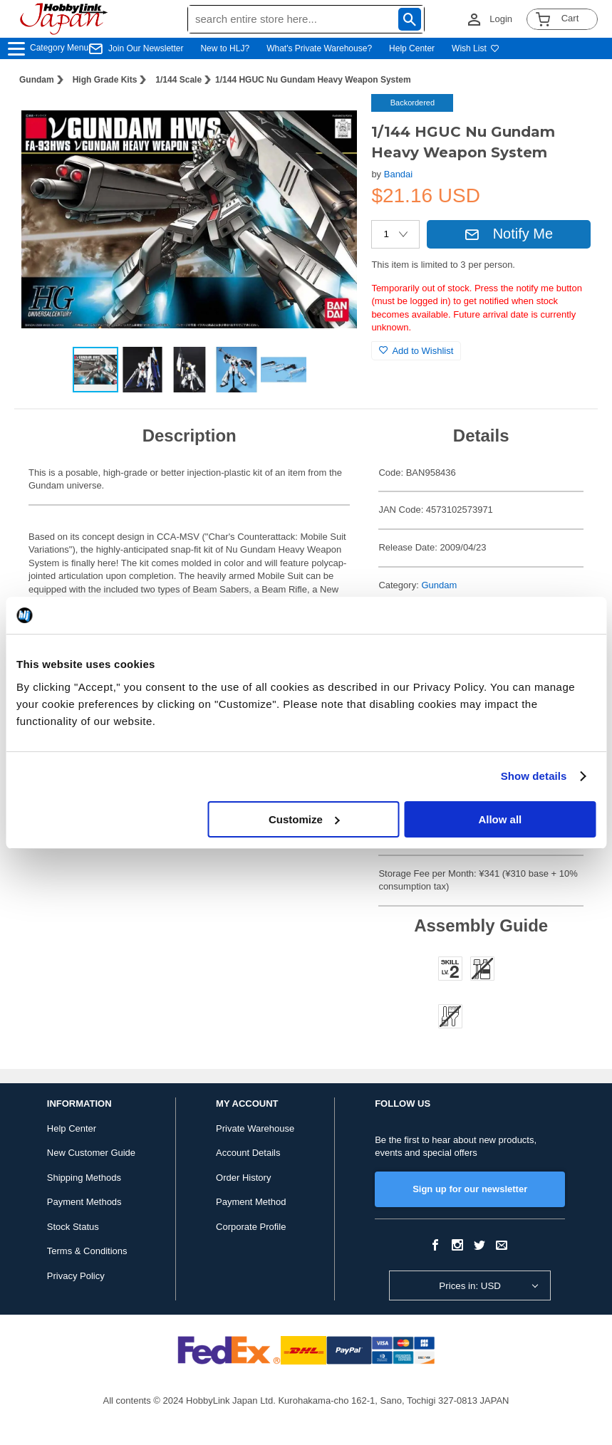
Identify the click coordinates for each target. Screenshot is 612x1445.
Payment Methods (84, 1201)
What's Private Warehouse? (319, 48)
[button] (331, 119)
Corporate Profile (251, 1226)
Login (500, 19)
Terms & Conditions (87, 1251)
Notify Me (509, 233)
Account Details (248, 1152)
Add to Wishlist (416, 350)
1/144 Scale (178, 80)
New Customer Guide (91, 1152)
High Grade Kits (105, 80)
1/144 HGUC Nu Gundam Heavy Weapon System (313, 80)
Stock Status (73, 1226)
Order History (243, 1177)
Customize (304, 819)
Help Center (412, 48)
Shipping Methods (84, 1177)
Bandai (398, 174)
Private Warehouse (255, 1128)
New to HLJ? (224, 48)
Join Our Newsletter (145, 48)
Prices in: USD (470, 1285)
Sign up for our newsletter (470, 1189)
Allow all (500, 819)
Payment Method (251, 1201)
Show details (534, 776)
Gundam (36, 80)
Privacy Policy (76, 1276)
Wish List (475, 48)
